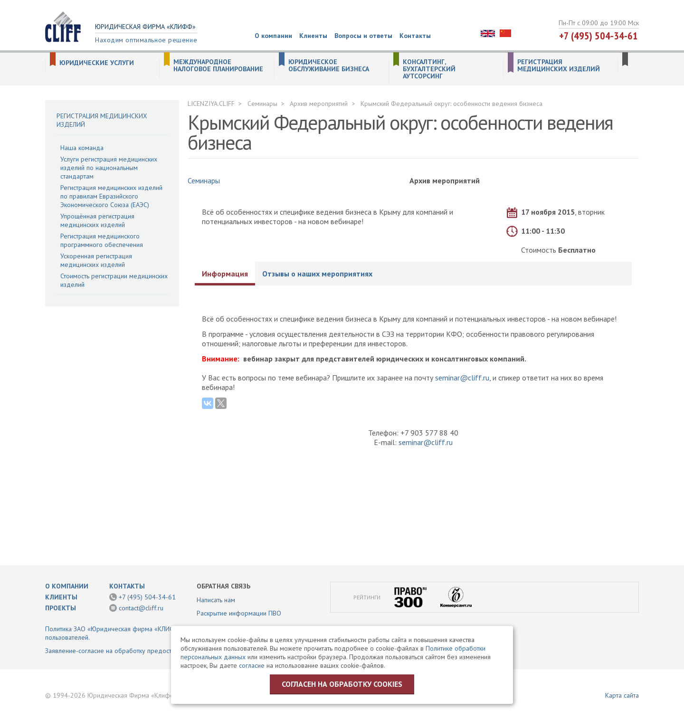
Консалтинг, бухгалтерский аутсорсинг (429, 69)
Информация (225, 273)
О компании (273, 35)
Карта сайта (622, 695)
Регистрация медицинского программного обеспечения (101, 240)
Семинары (262, 103)
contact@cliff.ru (141, 608)
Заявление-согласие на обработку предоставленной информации (141, 650)
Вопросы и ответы (363, 35)
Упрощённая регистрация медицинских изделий (97, 220)
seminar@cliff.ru (462, 377)
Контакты (415, 35)
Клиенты (313, 35)
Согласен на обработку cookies (342, 684)
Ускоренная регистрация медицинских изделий (96, 260)
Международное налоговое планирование (218, 65)
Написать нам (216, 600)
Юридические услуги (96, 62)
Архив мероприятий (319, 103)
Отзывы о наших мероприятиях (317, 273)
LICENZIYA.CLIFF (211, 103)
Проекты (60, 608)
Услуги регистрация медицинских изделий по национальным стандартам (108, 167)
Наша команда (82, 147)
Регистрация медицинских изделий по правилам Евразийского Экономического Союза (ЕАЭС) (111, 196)
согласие (252, 665)
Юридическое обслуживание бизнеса (328, 65)
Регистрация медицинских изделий (558, 65)
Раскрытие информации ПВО (239, 613)
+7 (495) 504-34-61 (598, 35)
